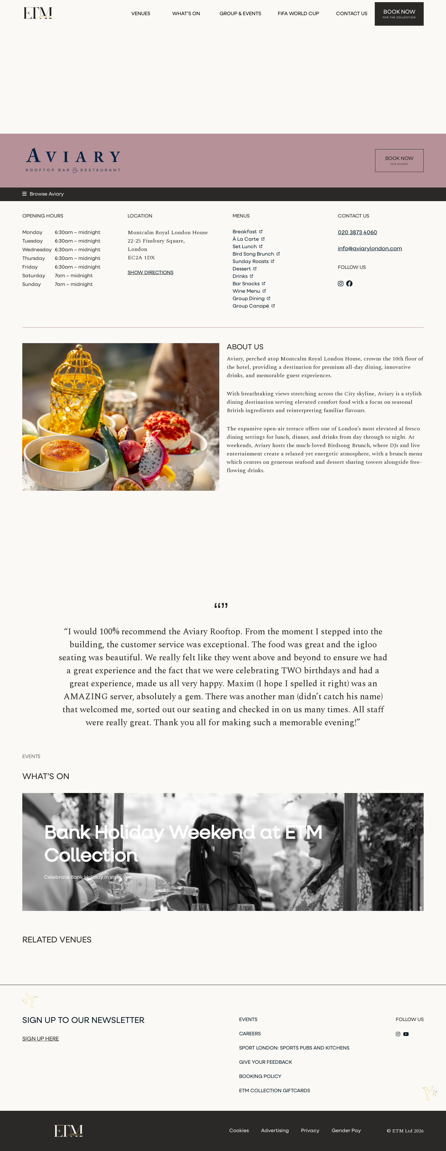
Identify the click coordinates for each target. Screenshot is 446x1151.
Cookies (239, 1130)
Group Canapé (254, 306)
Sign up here (40, 1039)
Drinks (243, 276)
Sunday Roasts (253, 261)
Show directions (150, 272)
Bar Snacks (249, 284)
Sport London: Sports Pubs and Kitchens (294, 1048)
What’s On (186, 11)
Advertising (275, 1130)
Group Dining (251, 298)
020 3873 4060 (357, 233)
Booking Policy (260, 1076)
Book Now (399, 12)
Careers (250, 1034)
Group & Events (240, 11)
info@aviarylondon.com (370, 249)
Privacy (310, 1130)
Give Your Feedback (265, 1062)
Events (248, 1019)
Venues (140, 11)
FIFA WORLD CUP (298, 11)
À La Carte (249, 239)
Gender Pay (346, 1130)
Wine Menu (249, 291)
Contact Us (351, 11)
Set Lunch (247, 246)
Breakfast (247, 232)
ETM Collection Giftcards (274, 1090)
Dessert (244, 269)
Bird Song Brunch (256, 254)
